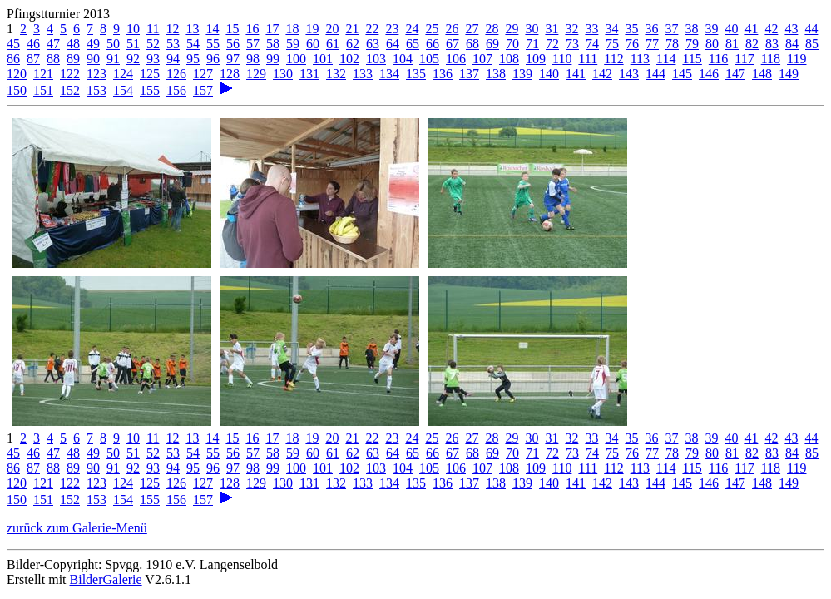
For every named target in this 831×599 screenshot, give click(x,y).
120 (17, 74)
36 (651, 29)
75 (612, 44)
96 (213, 59)
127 (203, 74)
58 (272, 44)
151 (43, 90)
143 (629, 74)
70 (512, 44)
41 (751, 29)
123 (96, 74)
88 (53, 59)
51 (133, 44)
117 (744, 59)
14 (212, 29)
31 (551, 29)
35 (631, 29)
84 (792, 44)
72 (552, 44)
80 (712, 44)
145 (682, 74)
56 (233, 44)
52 (153, 44)
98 (253, 59)
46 (33, 44)
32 (571, 29)
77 (652, 44)
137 (469, 74)
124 (123, 74)
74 (592, 44)
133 (363, 74)
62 (352, 44)
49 (93, 44)
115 (691, 59)
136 (443, 74)
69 (492, 44)
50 (113, 44)
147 (735, 74)
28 (491, 29)
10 (133, 29)
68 (472, 44)
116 (718, 59)
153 (96, 90)
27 (471, 29)
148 (762, 74)
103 (376, 59)
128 (230, 74)
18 (292, 29)
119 (796, 59)
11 (152, 29)
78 (672, 44)
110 (561, 59)
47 (53, 44)
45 (13, 44)
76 (632, 44)
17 (272, 29)
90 (93, 59)
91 (113, 59)
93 (153, 59)
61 (332, 44)
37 (671, 29)
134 (389, 74)
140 (549, 74)
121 (43, 74)
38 (691, 29)
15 (232, 29)
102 (349, 59)
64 (392, 44)
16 (252, 29)
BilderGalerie (106, 579)
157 (203, 90)
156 (176, 90)
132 (336, 74)
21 (352, 29)
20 (332, 29)
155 (150, 90)
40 (731, 29)
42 (771, 29)
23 (391, 29)
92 (133, 59)
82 (752, 44)
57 (253, 44)
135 (416, 74)
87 (33, 59)
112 (613, 59)
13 (192, 29)
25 (431, 29)
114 (665, 59)
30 (531, 29)
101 (323, 59)
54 (193, 44)
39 (711, 29)
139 (522, 74)
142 (602, 74)
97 (233, 59)
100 (296, 59)
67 (452, 44)
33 (591, 29)
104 (403, 59)
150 (17, 90)
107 (482, 59)
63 (372, 44)
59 (292, 44)
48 (73, 44)
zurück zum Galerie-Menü (77, 528)
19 (312, 29)
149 (789, 74)
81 (732, 44)
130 (283, 74)
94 (173, 59)
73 (572, 44)
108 (509, 59)
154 (123, 90)
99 (272, 59)
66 (432, 44)
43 (791, 29)
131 (309, 74)
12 (172, 29)
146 (709, 74)
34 (611, 29)
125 (150, 74)
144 (655, 74)
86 (13, 59)
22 (371, 29)
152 (70, 90)
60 (312, 44)
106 (456, 59)
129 (256, 74)
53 (173, 44)
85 (812, 44)
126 (176, 74)
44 (811, 29)
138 (496, 74)
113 (640, 59)
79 (692, 44)
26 (451, 29)
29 (511, 29)
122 (70, 74)
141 (576, 74)
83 (772, 44)
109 (536, 59)
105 (429, 59)
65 (412, 44)
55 (213, 44)
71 (532, 44)
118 (770, 59)
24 (411, 29)
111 (587, 59)
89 (73, 59)
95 (193, 59)
